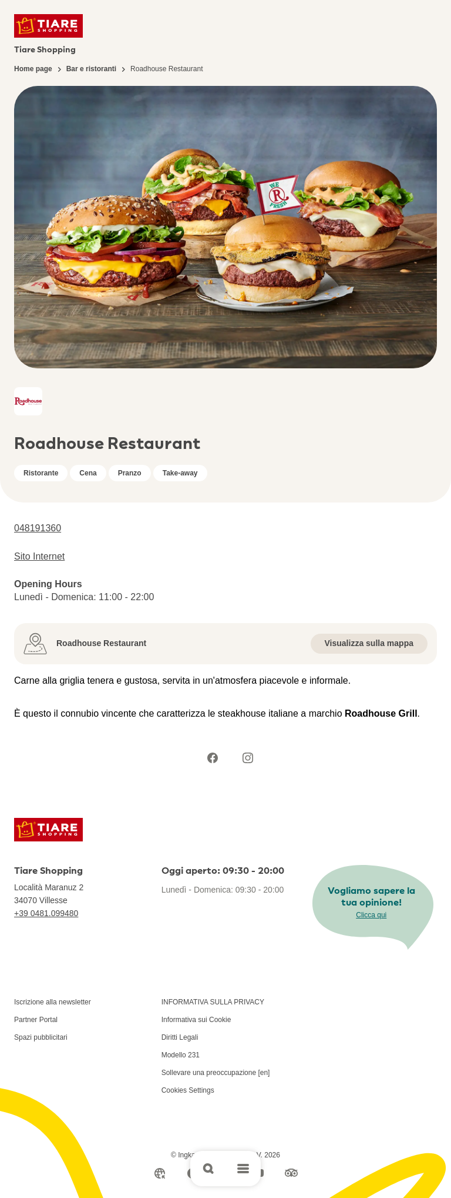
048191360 (37, 528)
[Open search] (208, 1168)
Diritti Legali (179, 1037)
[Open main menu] (243, 1168)
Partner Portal (36, 1020)
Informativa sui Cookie (196, 1020)
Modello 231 (180, 1055)
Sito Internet (39, 556)
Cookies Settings (187, 1090)
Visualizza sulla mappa (369, 643)
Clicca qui (371, 915)
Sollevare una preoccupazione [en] (215, 1073)
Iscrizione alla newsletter (52, 1002)
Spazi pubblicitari (41, 1037)
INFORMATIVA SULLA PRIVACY (212, 1002)
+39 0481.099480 (46, 913)
